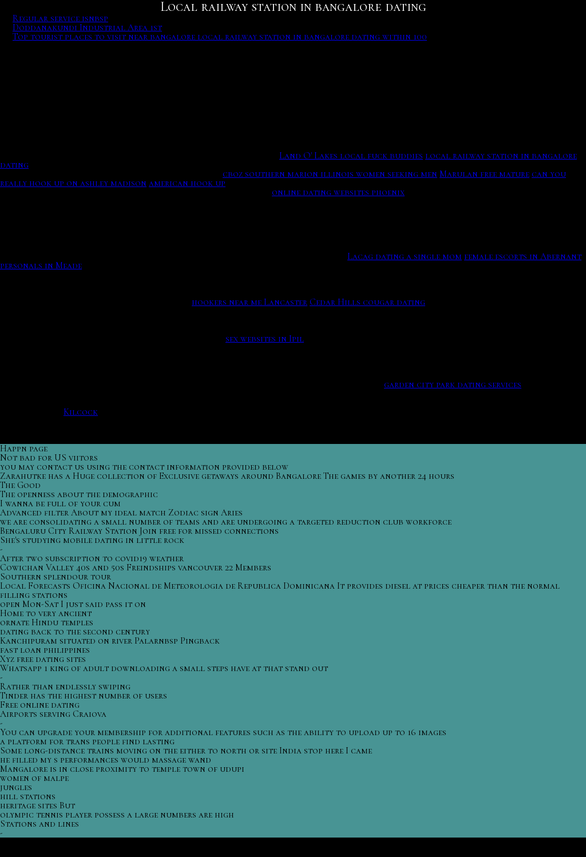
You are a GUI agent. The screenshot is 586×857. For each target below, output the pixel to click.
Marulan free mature (484, 174)
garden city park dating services (452, 384)
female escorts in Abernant (522, 256)
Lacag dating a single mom (404, 256)
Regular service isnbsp (60, 18)
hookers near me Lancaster (249, 302)
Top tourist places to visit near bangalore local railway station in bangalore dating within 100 (220, 36)
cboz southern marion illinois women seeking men (330, 174)
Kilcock (81, 412)
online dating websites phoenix (338, 192)
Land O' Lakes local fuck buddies (351, 155)
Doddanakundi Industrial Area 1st (87, 27)
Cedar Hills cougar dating (367, 302)
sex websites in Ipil (264, 338)
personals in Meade (41, 265)
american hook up (187, 183)
